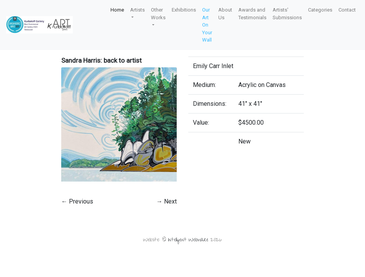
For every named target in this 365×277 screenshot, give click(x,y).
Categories (320, 10)
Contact (347, 10)
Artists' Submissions (287, 13)
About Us (225, 13)
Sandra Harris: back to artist (101, 60)
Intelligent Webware (188, 240)
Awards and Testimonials (252, 13)
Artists (137, 10)
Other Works (158, 13)
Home (117, 10)
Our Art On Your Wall (207, 25)
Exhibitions (184, 10)
